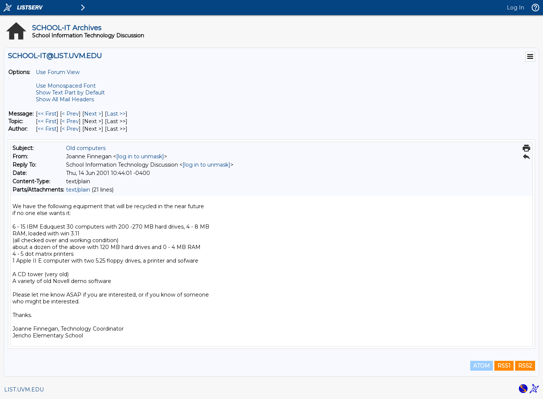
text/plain (78, 189)
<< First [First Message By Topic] (47, 121)
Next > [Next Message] (92, 113)
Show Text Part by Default (70, 92)
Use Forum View (58, 72)
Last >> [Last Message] (116, 113)
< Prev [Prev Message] (70, 113)
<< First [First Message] (47, 113)
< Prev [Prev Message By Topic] (70, 121)
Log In (515, 7)
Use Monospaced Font (66, 85)
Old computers (86, 148)
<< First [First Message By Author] (47, 128)
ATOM (481, 365)
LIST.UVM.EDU (24, 389)
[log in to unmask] (140, 156)
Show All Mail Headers (65, 99)
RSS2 (525, 365)
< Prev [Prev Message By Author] (70, 128)
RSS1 (504, 365)
